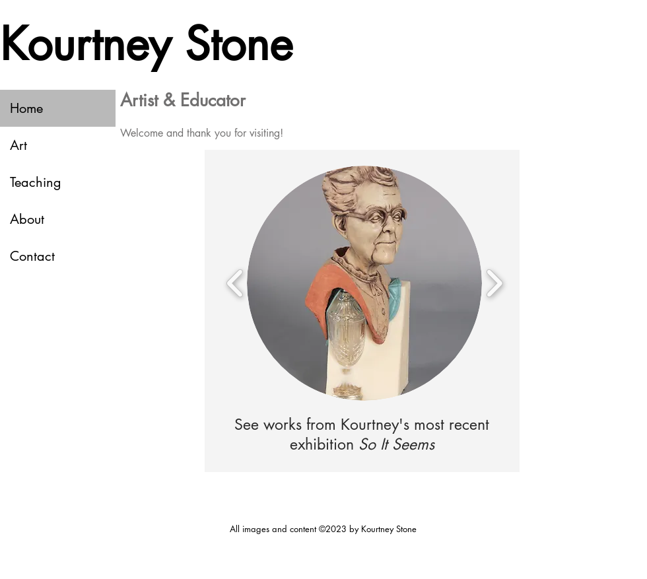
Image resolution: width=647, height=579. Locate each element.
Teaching (35, 182)
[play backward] (235, 283)
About (27, 219)
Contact (32, 256)
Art (18, 145)
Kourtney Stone (146, 44)
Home (26, 108)
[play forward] (494, 283)
